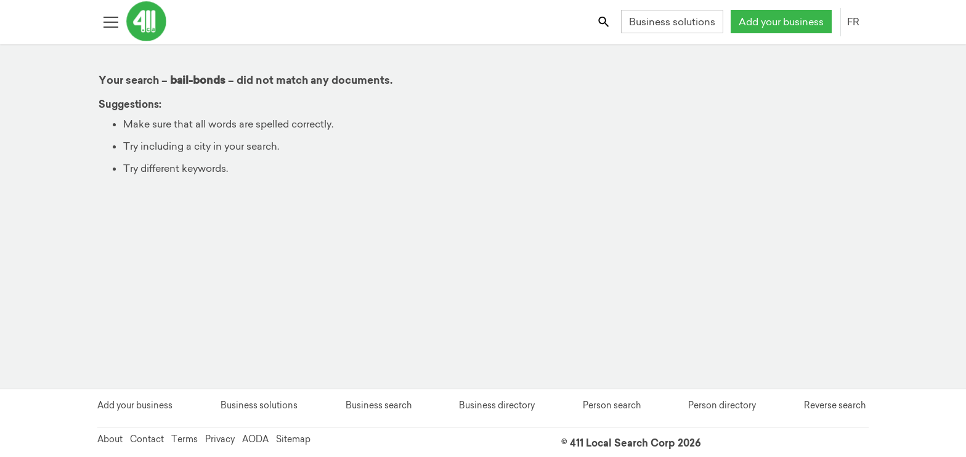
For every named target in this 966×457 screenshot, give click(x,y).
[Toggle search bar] (604, 21)
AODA (255, 439)
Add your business (781, 21)
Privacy (220, 439)
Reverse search (835, 405)
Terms (184, 439)
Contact (147, 439)
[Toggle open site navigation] (110, 21)
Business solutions (672, 21)
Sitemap (293, 439)
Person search (612, 405)
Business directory (497, 405)
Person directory (722, 405)
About (110, 439)
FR (853, 21)
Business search (379, 405)
